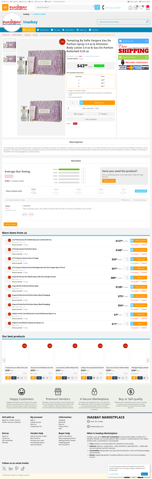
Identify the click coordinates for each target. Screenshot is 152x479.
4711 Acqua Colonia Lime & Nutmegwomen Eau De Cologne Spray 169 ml (38, 267)
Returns (61, 424)
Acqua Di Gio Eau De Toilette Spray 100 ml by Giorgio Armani (34, 277)
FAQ (60, 429)
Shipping (62, 420)
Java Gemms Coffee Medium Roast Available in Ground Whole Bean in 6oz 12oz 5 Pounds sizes (67, 368)
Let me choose (113, 474)
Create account (35, 422)
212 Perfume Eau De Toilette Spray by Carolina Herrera (31, 240)
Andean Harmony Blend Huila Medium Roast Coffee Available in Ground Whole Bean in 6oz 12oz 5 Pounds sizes (92, 368)
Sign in (32, 420)
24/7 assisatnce (64, 445)
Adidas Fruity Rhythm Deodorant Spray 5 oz (28, 323)
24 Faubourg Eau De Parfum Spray (24, 249)
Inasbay (30, 21)
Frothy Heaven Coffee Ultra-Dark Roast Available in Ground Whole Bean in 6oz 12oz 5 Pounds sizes (16, 368)
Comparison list (35, 426)
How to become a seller (38, 436)
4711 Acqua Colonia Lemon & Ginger (25, 258)
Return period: (72, 59)
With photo (125, 200)
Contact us (6, 438)
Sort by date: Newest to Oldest (16, 200)
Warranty (62, 422)
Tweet (68, 124)
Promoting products (37, 443)
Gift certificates (7, 440)
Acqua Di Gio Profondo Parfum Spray (25, 286)
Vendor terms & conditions (11, 422)
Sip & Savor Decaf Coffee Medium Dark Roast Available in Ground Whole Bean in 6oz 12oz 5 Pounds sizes (117, 368)
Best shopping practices (67, 438)
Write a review (94, 56)
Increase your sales (37, 440)
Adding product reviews (67, 440)
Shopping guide (64, 443)
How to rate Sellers (65, 436)
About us (5, 436)
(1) (86, 56)
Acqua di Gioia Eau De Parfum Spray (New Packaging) (31, 295)
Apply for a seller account (11, 420)
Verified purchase (139, 200)
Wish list (33, 424)
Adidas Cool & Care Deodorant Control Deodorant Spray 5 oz (34, 313)
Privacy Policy (63, 426)
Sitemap (5, 443)
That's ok (144, 474)
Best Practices (35, 438)
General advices (36, 445)
